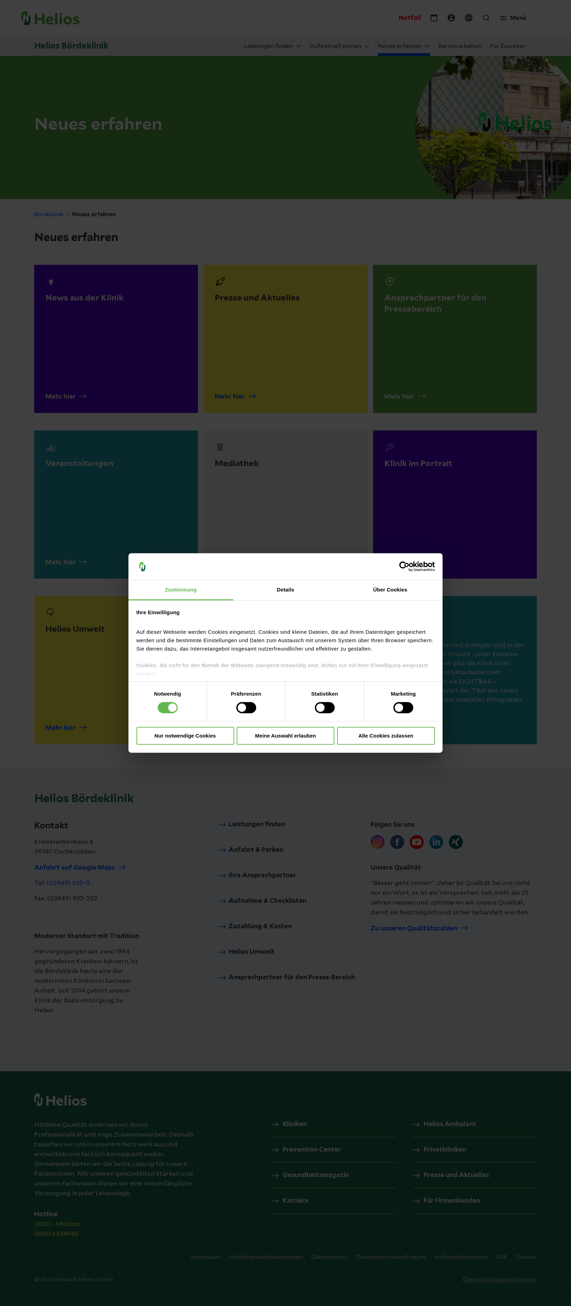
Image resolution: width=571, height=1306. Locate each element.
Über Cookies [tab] (390, 590)
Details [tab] (285, 590)
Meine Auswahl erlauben (285, 736)
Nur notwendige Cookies (185, 736)
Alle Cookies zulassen (386, 736)
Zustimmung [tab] (181, 590)
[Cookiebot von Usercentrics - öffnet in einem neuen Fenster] (404, 566)
